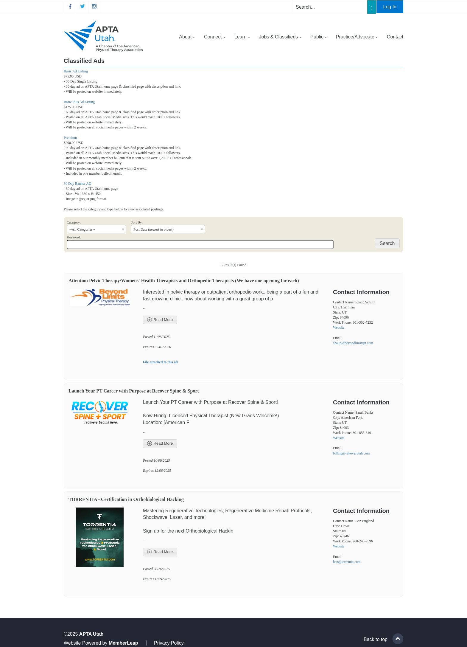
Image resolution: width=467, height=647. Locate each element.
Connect (214, 36)
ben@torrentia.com (347, 562)
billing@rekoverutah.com (351, 453)
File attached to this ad (160, 362)
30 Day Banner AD (77, 183)
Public (318, 36)
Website (338, 327)
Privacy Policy (169, 643)
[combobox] (96, 229)
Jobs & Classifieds (280, 36)
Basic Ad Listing (76, 71)
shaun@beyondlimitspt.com (353, 343)
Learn (242, 36)
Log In (389, 6)
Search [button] (387, 243)
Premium (70, 138)
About (187, 36)
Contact (395, 36)
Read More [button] (160, 319)
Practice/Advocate (357, 36)
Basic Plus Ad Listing (79, 102)
